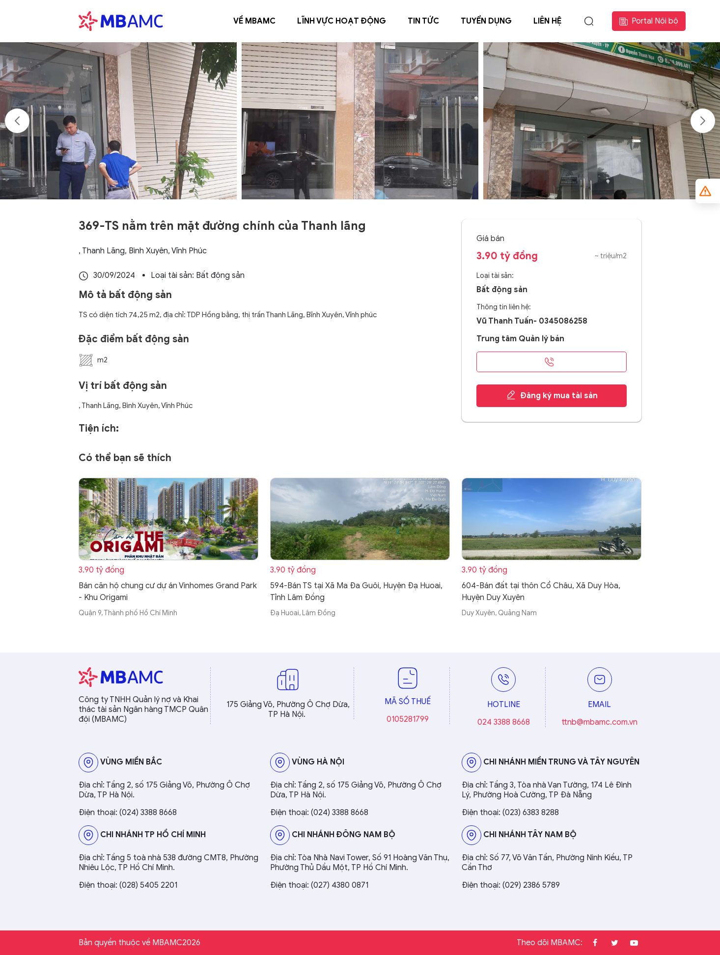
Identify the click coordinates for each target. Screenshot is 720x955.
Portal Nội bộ (648, 21)
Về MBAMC (254, 21)
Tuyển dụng (486, 21)
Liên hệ (547, 21)
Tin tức (423, 21)
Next (703, 121)
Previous (17, 121)
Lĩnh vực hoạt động (341, 21)
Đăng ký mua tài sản (552, 395)
